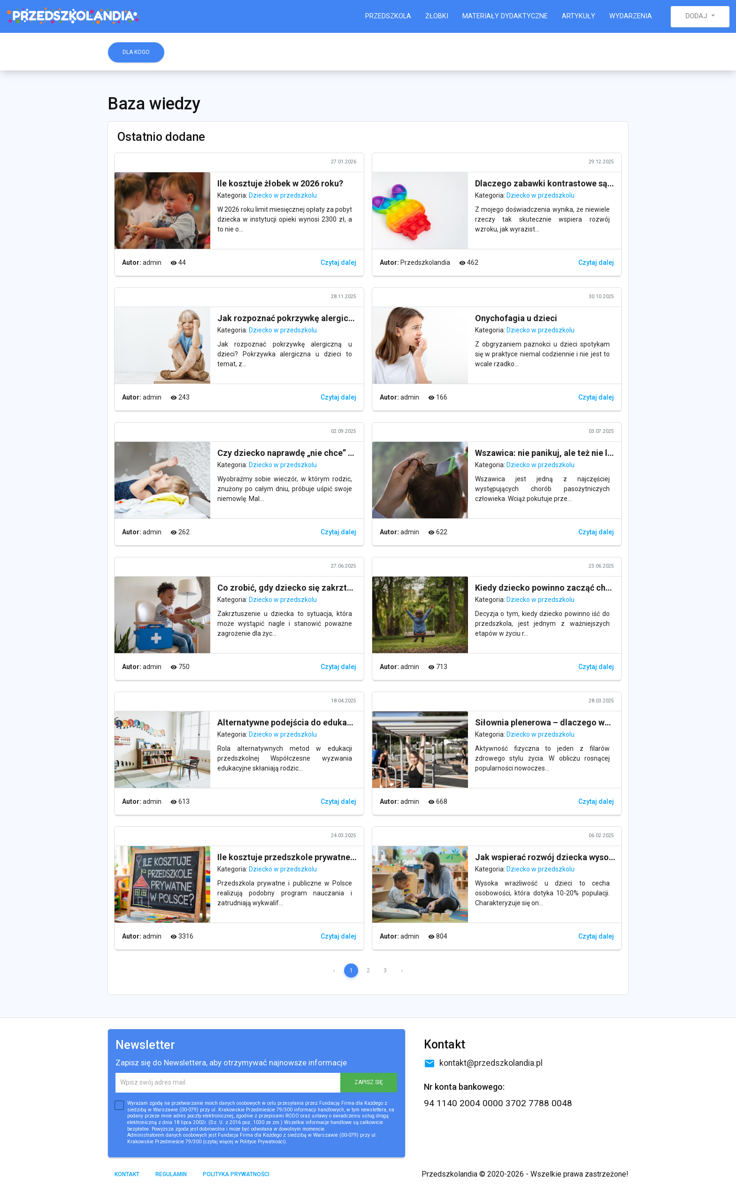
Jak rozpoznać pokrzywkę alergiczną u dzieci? (308, 318)
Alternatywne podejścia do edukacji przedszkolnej (315, 722)
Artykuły (578, 16)
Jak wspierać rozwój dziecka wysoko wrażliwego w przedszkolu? (601, 857)
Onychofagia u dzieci (516, 318)
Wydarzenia (630, 16)
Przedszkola (388, 16)
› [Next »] (402, 970)
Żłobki (436, 16)
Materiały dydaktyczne (505, 16)
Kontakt (127, 1174)
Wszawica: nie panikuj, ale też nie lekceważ (558, 453)
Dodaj (697, 16)
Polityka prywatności (236, 1174)
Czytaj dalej (338, 262)
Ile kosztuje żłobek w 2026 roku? (280, 183)
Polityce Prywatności (262, 1142)
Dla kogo (136, 52)
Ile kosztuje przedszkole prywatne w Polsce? (304, 857)
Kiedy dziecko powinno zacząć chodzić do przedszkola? (584, 588)
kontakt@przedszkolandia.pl (483, 1063)
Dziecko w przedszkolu (283, 195)
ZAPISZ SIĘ (368, 1082)
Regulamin (171, 1174)
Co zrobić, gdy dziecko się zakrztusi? (289, 588)
